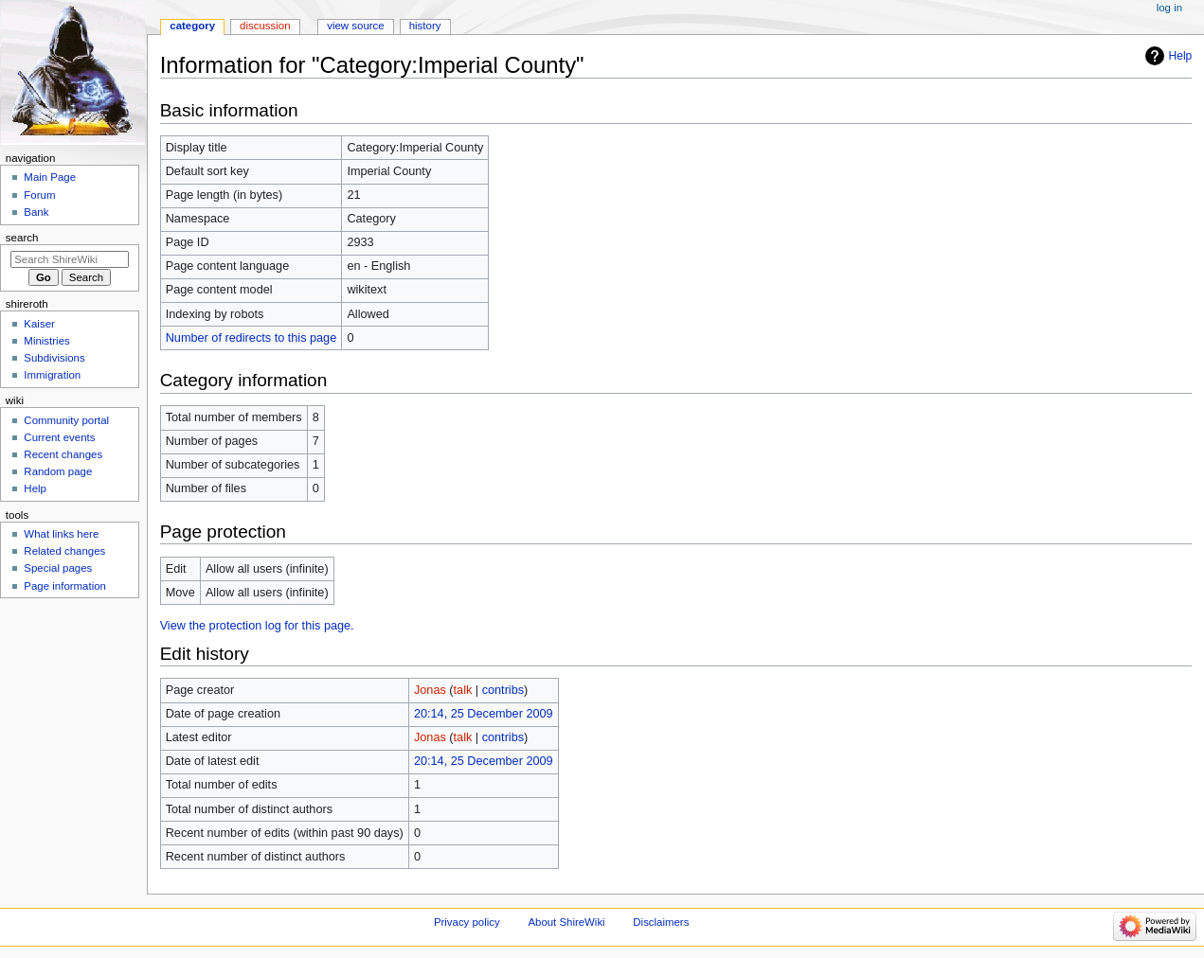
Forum (39, 195)
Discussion (265, 25)
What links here (61, 534)
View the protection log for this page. (257, 625)
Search (22, 237)
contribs (503, 690)
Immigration (52, 375)
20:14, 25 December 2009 (483, 713)
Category (192, 25)
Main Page (50, 177)
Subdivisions (54, 358)
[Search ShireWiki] (69, 259)
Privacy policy (467, 922)
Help (1181, 55)
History (425, 25)
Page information (65, 586)
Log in (1169, 7)
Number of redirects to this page (251, 338)
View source (355, 25)
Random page (58, 471)
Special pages (58, 568)
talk (463, 690)
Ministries (46, 340)
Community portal (66, 420)
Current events (59, 437)
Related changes (64, 551)
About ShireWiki (566, 922)
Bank (36, 212)
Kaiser (39, 323)
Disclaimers (661, 922)
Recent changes (63, 454)
